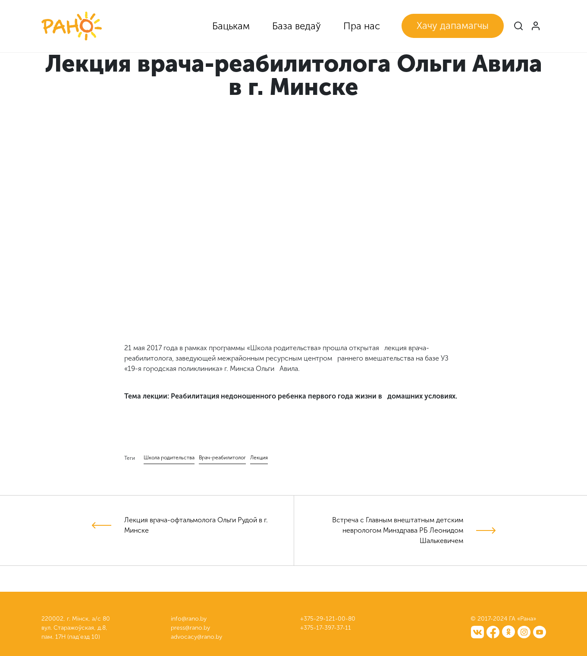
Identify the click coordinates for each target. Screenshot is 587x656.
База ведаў (296, 26)
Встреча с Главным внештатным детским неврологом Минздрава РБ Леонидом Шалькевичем (397, 530)
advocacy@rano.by (196, 636)
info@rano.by (189, 618)
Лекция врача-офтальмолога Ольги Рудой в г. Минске (196, 525)
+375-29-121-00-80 (327, 618)
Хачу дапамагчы (453, 25)
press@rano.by (190, 627)
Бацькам (231, 26)
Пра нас (361, 26)
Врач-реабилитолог (222, 458)
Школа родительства (169, 458)
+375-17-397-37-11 (325, 627)
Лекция (259, 458)
